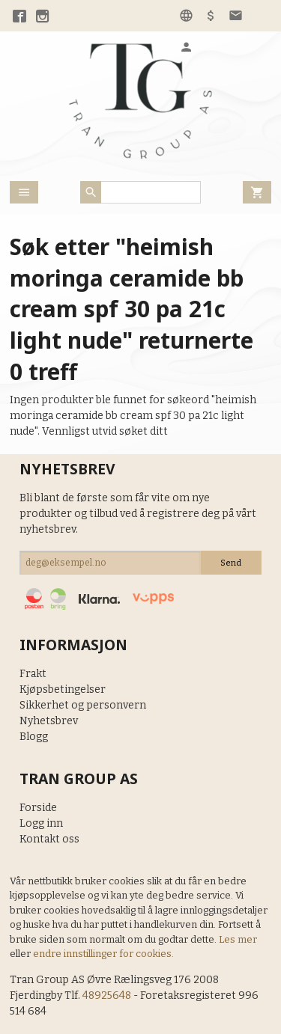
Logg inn (41, 823)
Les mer (238, 939)
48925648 (106, 995)
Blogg (33, 736)
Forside (38, 807)
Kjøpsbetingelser (62, 689)
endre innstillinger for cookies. (103, 953)
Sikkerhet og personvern (82, 705)
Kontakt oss (49, 839)
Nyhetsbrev (48, 721)
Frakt (32, 673)
